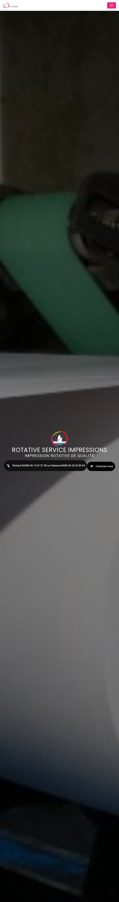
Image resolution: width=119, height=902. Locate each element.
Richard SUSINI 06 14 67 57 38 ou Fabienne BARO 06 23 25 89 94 (45, 465)
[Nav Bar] (111, 5)
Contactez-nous (101, 466)
